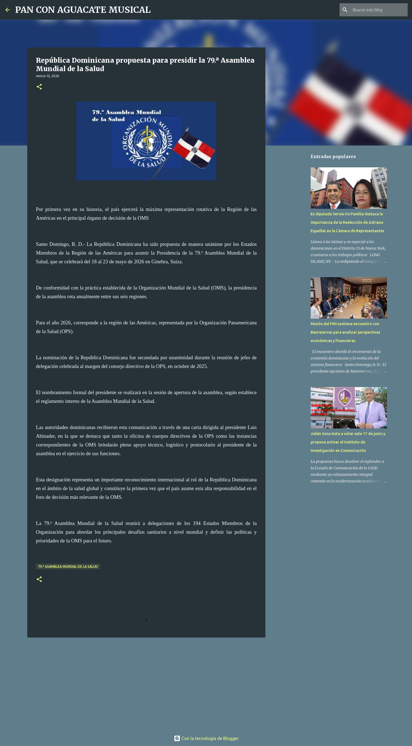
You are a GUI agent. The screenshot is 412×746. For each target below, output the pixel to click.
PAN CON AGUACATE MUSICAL (83, 9)
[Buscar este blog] (379, 9)
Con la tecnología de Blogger (206, 738)
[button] (39, 87)
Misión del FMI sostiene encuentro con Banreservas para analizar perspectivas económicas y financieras (345, 332)
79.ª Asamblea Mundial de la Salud (68, 566)
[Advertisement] (146, 684)
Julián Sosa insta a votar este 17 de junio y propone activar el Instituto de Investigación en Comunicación (348, 442)
